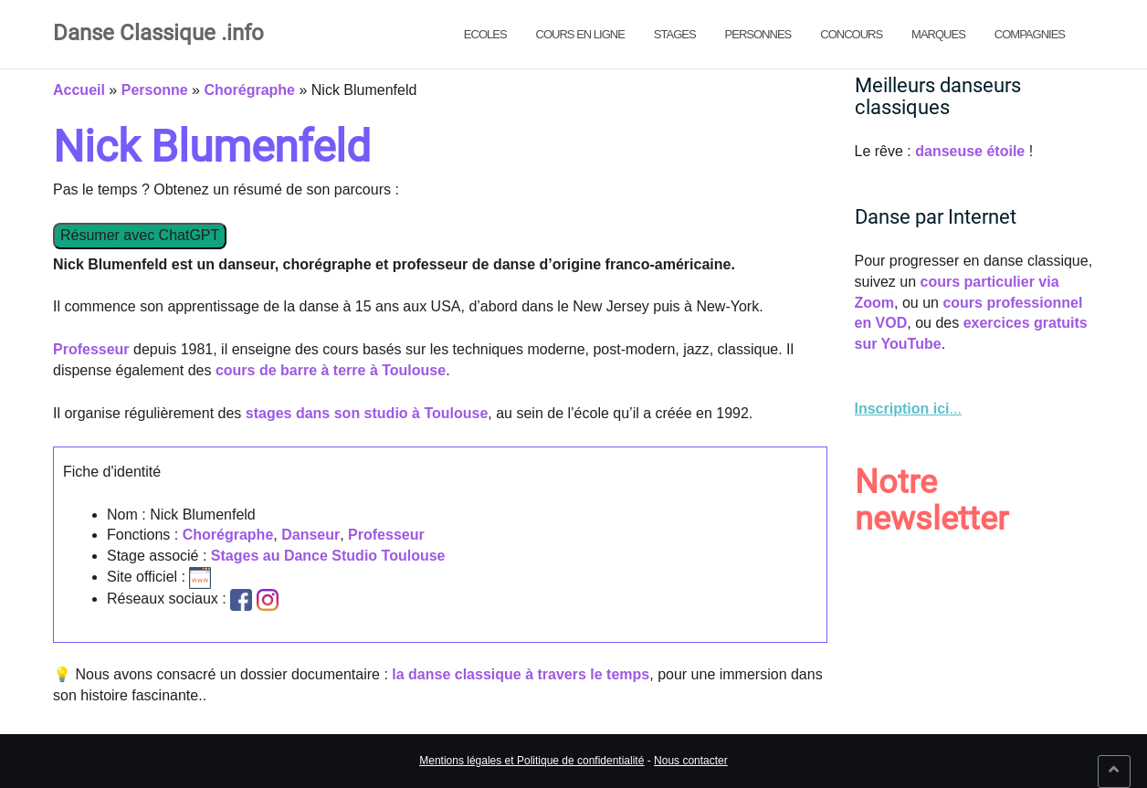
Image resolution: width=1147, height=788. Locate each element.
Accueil (79, 90)
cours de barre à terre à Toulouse (331, 370)
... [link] (908, 408)
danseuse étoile (970, 151)
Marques (938, 34)
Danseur (310, 534)
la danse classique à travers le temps (520, 674)
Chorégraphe (249, 90)
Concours (851, 34)
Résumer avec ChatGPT (139, 235)
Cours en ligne (580, 34)
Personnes (758, 34)
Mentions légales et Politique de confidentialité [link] (531, 760)
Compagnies (1029, 34)
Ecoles (485, 34)
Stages (675, 34)
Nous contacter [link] (691, 760)
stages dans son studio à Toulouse (367, 413)
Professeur (91, 349)
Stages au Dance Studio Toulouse (328, 555)
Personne (154, 90)
